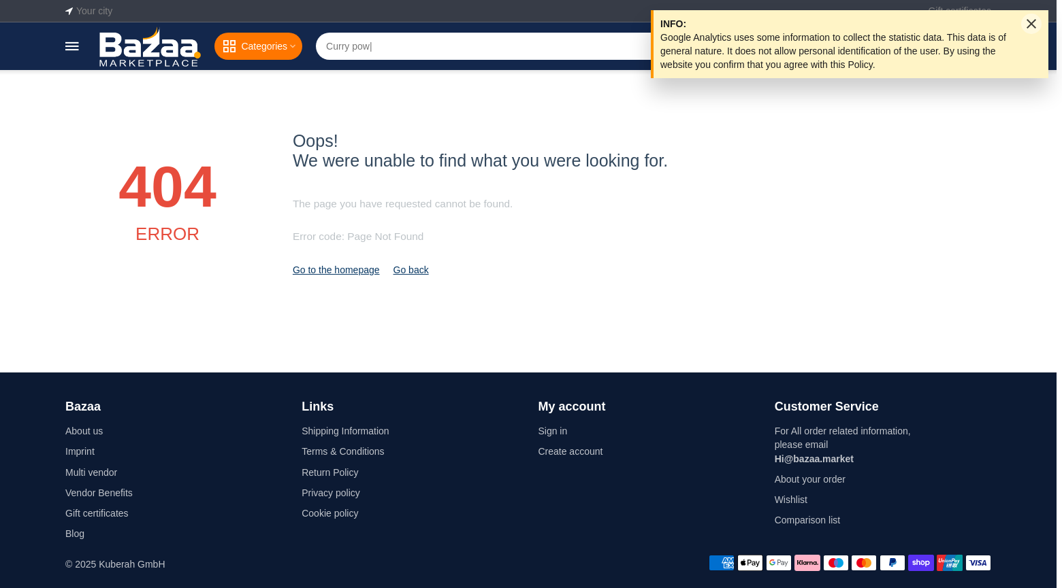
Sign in (552, 431)
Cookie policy (330, 513)
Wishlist (791, 499)
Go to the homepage (336, 269)
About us (84, 431)
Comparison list (807, 520)
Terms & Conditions (343, 451)
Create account (570, 451)
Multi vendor (91, 472)
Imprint (80, 451)
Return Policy (330, 472)
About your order (810, 479)
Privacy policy (331, 492)
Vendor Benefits (99, 492)
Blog (74, 533)
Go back (411, 269)
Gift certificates (97, 513)
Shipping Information (345, 431)
